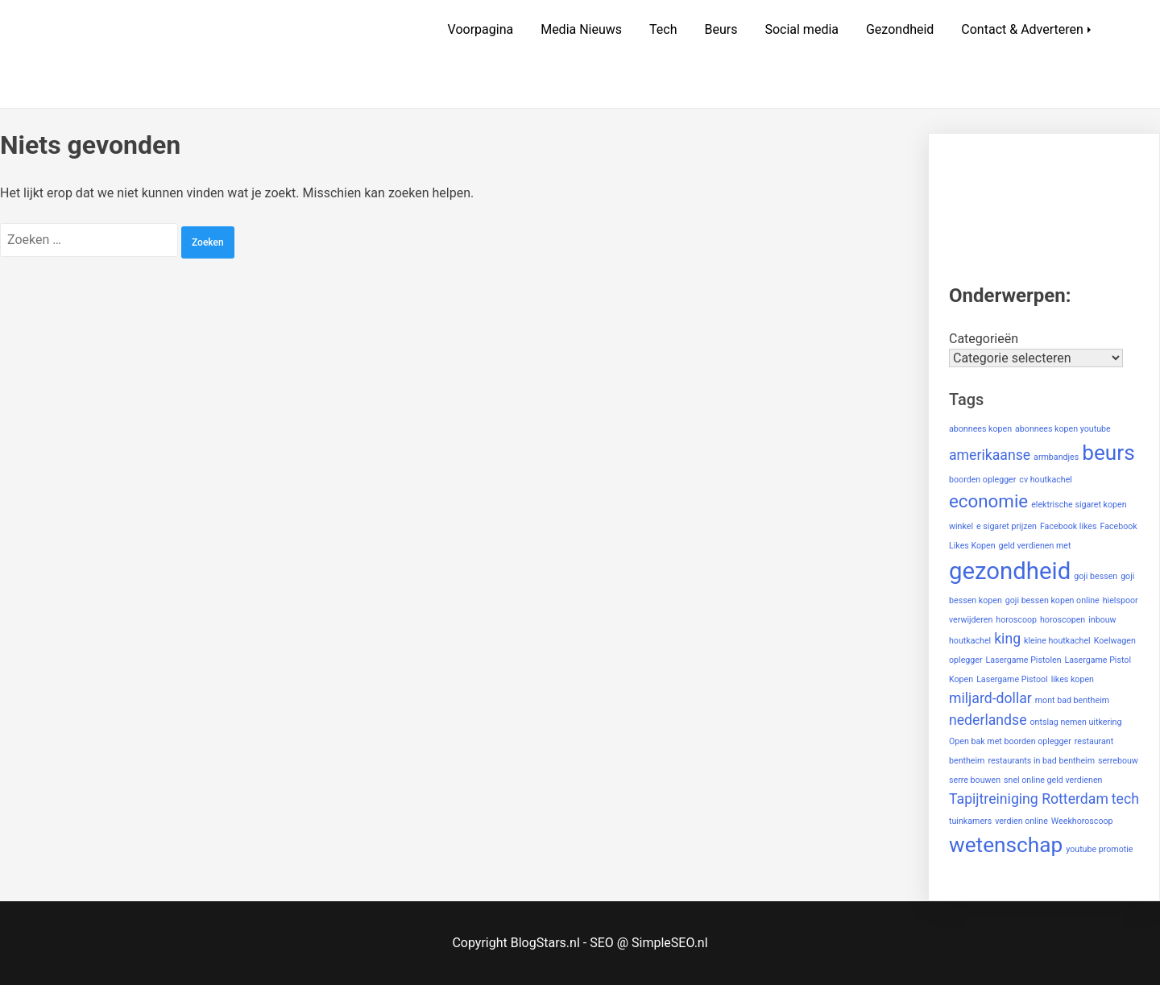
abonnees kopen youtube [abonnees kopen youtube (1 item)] (1063, 429)
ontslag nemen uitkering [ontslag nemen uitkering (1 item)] (1075, 722)
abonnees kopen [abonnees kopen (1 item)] (980, 429)
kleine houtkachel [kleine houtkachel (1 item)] (1057, 640)
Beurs (720, 29)
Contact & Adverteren (1022, 29)
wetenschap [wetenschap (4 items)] (1006, 845)
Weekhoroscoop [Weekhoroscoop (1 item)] (1082, 821)
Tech (663, 29)
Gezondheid (900, 29)
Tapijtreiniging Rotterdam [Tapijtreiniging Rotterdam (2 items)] (1028, 799)
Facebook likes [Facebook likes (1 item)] (1068, 526)
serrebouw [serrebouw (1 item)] (1118, 760)
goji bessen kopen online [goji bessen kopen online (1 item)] (1052, 600)
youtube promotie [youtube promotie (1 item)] (1099, 849)
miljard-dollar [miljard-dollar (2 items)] (990, 698)
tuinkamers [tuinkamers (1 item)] (970, 821)
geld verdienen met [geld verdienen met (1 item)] (1035, 545)
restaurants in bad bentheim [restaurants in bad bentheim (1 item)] (1041, 760)
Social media (801, 29)
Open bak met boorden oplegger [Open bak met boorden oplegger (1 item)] (1010, 741)
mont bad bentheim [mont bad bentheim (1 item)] (1072, 700)
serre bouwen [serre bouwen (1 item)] (974, 780)
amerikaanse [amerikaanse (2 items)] (989, 455)
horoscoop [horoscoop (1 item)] (1016, 620)
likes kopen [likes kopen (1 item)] (1072, 679)
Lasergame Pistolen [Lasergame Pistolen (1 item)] (1024, 660)
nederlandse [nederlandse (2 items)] (988, 720)
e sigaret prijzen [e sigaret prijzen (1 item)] (1006, 526)
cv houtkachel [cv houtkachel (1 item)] (1045, 479)
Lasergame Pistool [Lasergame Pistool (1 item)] (1012, 679)
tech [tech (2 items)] (1125, 799)
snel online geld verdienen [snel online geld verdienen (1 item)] (1053, 780)
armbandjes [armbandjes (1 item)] (1056, 457)
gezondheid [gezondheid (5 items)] (1010, 571)
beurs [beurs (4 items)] (1108, 453)
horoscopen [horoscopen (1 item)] (1062, 620)
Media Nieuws (581, 29)
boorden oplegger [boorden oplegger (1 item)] (982, 479)
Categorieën (983, 338)
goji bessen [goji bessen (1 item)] (1095, 576)
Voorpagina (481, 29)
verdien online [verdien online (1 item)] (1021, 821)
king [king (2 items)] (1007, 639)
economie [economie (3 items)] (988, 500)
